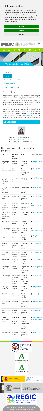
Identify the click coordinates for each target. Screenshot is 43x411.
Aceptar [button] (21, 26)
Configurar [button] (21, 34)
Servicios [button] (6, 76)
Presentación (8, 72)
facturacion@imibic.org (18, 139)
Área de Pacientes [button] (9, 84)
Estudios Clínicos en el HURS (12, 80)
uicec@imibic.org (28, 115)
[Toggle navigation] (39, 44)
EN (38, 50)
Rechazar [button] (21, 30)
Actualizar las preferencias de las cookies (21, 409)
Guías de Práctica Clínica (11, 87)
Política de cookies (31, 407)
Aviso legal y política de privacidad (16, 407)
